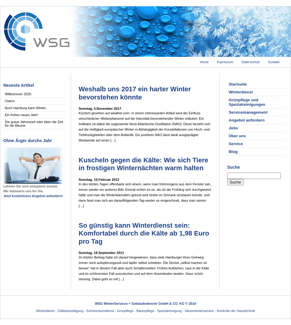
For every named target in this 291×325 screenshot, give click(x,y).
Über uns (237, 136)
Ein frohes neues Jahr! (21, 115)
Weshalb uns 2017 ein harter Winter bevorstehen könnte (135, 93)
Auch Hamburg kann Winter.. (26, 108)
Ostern (10, 101)
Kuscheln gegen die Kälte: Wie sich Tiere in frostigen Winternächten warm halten (143, 164)
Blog (233, 151)
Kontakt (274, 62)
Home (204, 62)
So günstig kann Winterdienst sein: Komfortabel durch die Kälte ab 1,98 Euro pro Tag (144, 233)
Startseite (238, 84)
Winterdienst (241, 92)
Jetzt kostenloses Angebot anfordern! (33, 196)
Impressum (225, 62)
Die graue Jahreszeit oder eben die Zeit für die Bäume (34, 123)
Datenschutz (250, 62)
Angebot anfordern (247, 120)
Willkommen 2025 (18, 94)
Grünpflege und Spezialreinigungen (247, 102)
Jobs (233, 128)
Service (236, 143)
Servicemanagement (248, 112)
